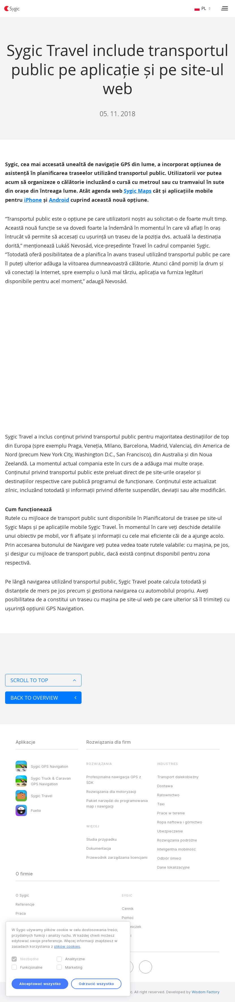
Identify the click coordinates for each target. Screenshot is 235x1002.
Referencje (25, 904)
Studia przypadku (101, 839)
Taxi (160, 804)
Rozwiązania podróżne (177, 840)
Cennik (128, 908)
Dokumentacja (98, 848)
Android (59, 199)
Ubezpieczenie (170, 831)
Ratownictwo (168, 795)
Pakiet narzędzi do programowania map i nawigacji (117, 803)
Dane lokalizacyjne (173, 867)
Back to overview (43, 697)
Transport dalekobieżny (177, 777)
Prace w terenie (171, 813)
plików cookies (67, 946)
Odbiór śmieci (169, 858)
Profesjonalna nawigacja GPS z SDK (113, 780)
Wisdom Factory (205, 992)
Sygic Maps (137, 190)
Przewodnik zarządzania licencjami (117, 857)
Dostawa (165, 786)
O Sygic (22, 895)
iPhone (33, 199)
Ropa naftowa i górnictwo (179, 822)
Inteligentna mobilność (176, 849)
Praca (21, 913)
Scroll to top (43, 680)
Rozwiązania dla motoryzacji (111, 791)
